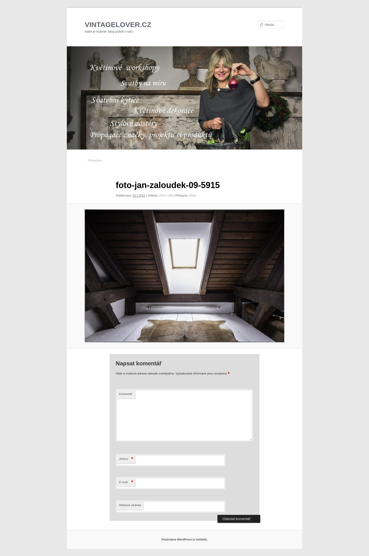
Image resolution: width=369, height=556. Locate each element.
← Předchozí (93, 160)
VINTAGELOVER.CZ (118, 24)
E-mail (126, 482)
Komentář (125, 394)
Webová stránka (130, 505)
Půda (192, 195)
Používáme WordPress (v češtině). (184, 539)
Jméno (126, 459)
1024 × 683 (166, 195)
